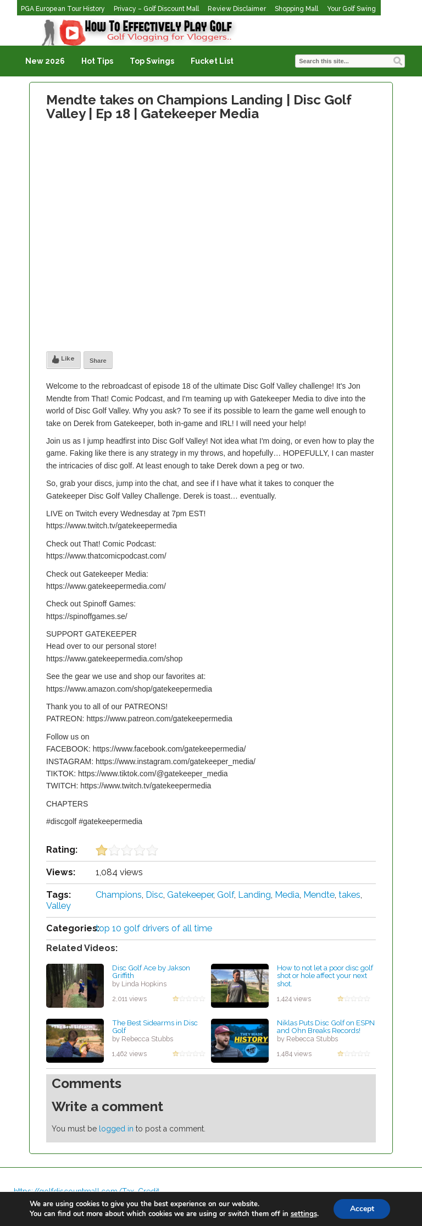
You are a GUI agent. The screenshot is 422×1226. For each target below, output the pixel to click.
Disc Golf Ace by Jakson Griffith (151, 971)
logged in (116, 1128)
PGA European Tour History (63, 9)
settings (303, 1214)
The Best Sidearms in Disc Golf (155, 1026)
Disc (154, 895)
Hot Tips (97, 61)
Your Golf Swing (351, 9)
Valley (58, 906)
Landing (254, 895)
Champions (119, 895)
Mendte (319, 895)
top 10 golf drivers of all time (154, 928)
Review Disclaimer (237, 9)
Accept (362, 1208)
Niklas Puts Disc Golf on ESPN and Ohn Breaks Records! (326, 1026)
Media (287, 895)
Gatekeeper (190, 895)
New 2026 (45, 61)
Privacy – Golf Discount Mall (156, 9)
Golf (225, 895)
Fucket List (212, 61)
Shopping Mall (296, 9)
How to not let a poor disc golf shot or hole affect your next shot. (325, 975)
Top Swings (152, 61)
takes (349, 895)
